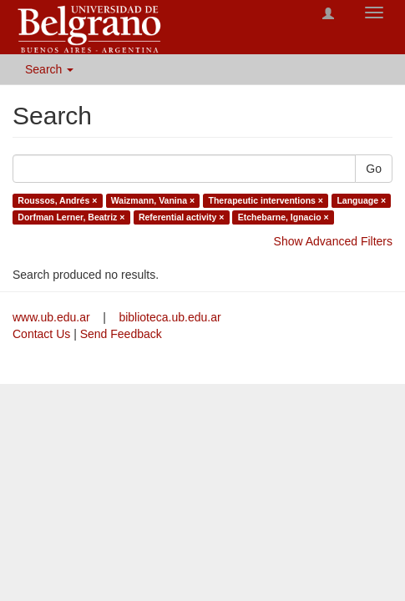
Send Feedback (121, 334)
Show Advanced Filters (333, 241)
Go (374, 168)
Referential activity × (181, 217)
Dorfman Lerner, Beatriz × (71, 217)
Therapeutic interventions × (266, 200)
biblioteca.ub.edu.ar (169, 317)
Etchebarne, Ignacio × (283, 217)
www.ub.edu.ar (53, 317)
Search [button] (49, 69)
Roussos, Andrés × (57, 200)
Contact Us (41, 334)
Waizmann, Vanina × (153, 200)
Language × (361, 200)
